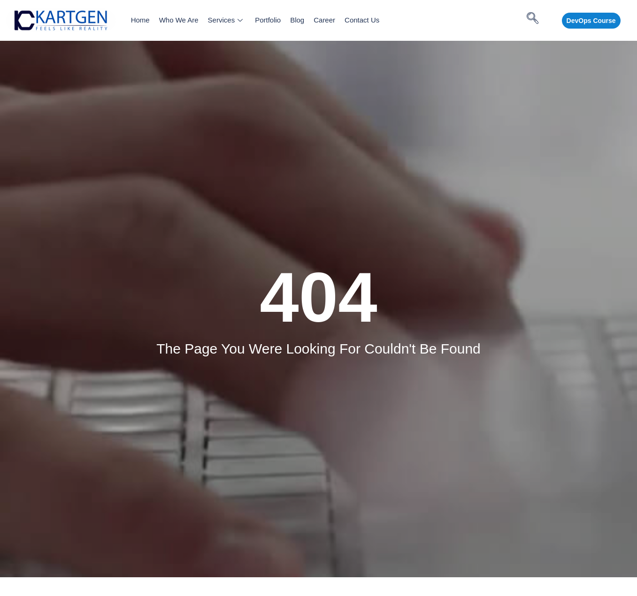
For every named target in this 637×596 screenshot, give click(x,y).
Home (140, 20)
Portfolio (268, 20)
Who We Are (179, 20)
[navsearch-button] (536, 20)
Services (225, 20)
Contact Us (362, 20)
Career (324, 20)
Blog (297, 20)
